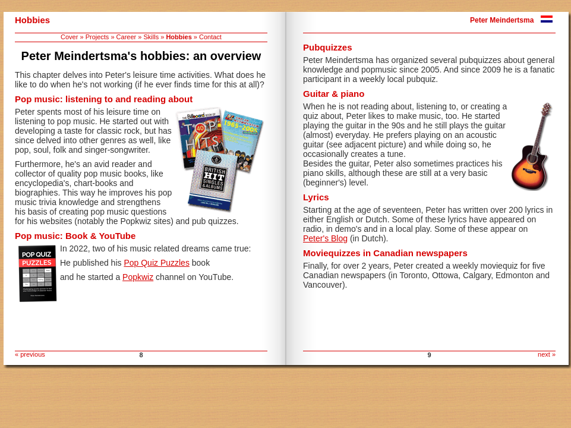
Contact (210, 36)
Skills (151, 36)
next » (547, 354)
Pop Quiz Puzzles (157, 263)
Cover (69, 36)
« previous (30, 354)
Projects (97, 36)
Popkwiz (137, 277)
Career (126, 36)
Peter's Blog (325, 238)
